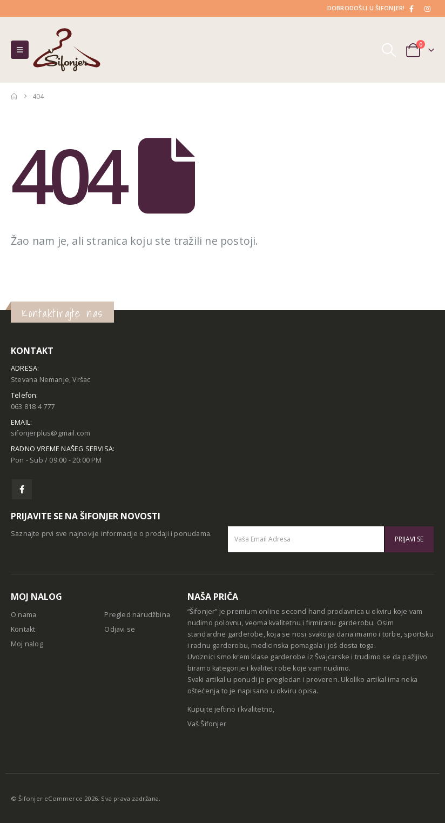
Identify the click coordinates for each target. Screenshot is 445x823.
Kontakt (23, 629)
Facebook (22, 489)
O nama (23, 614)
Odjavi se (119, 629)
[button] (20, 50)
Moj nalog (27, 643)
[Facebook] (412, 9)
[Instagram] (427, 9)
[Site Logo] (66, 50)
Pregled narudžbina (137, 614)
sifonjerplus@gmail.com (50, 433)
